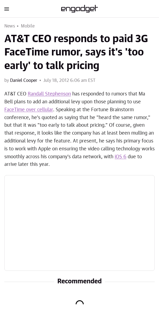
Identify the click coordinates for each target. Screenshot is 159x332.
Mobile (28, 26)
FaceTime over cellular (28, 109)
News (9, 26)
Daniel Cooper (23, 80)
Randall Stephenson (49, 94)
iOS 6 (120, 156)
